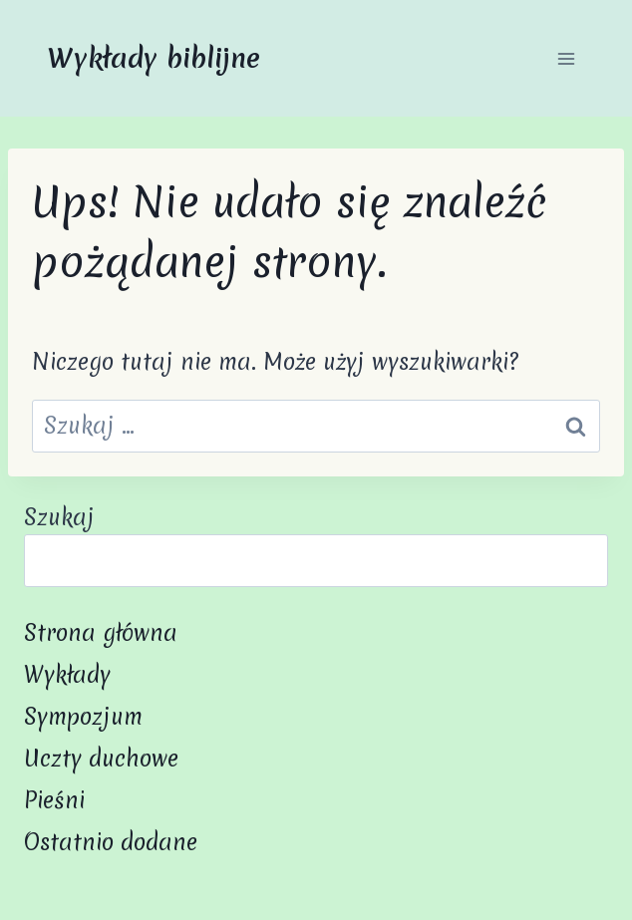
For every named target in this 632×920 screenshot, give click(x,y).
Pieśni (54, 800)
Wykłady (67, 675)
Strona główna (100, 633)
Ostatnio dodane (110, 842)
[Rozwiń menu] (565, 58)
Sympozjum (83, 717)
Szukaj (59, 517)
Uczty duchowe (101, 758)
